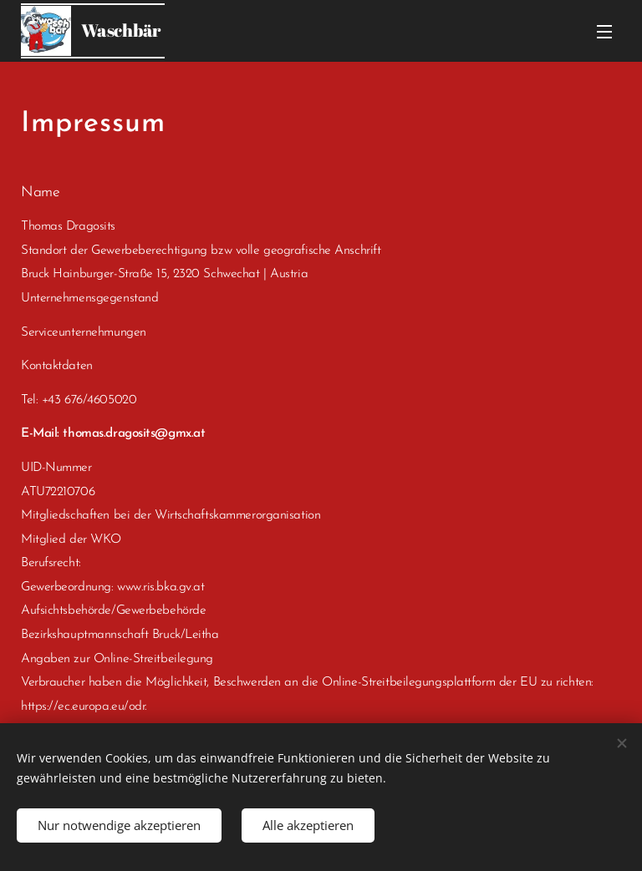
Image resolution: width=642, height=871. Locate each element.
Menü (604, 32)
